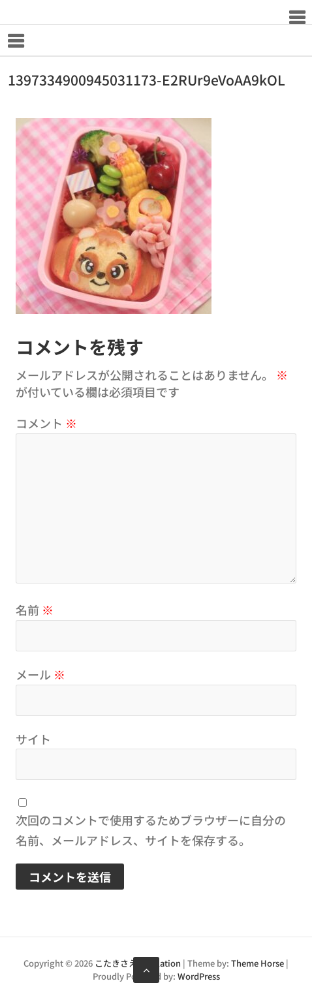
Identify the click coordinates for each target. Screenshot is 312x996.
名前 (35, 609)
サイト (33, 738)
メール (40, 674)
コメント (46, 422)
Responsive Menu (296, 17)
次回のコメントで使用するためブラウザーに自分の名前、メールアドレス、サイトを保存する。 (151, 829)
